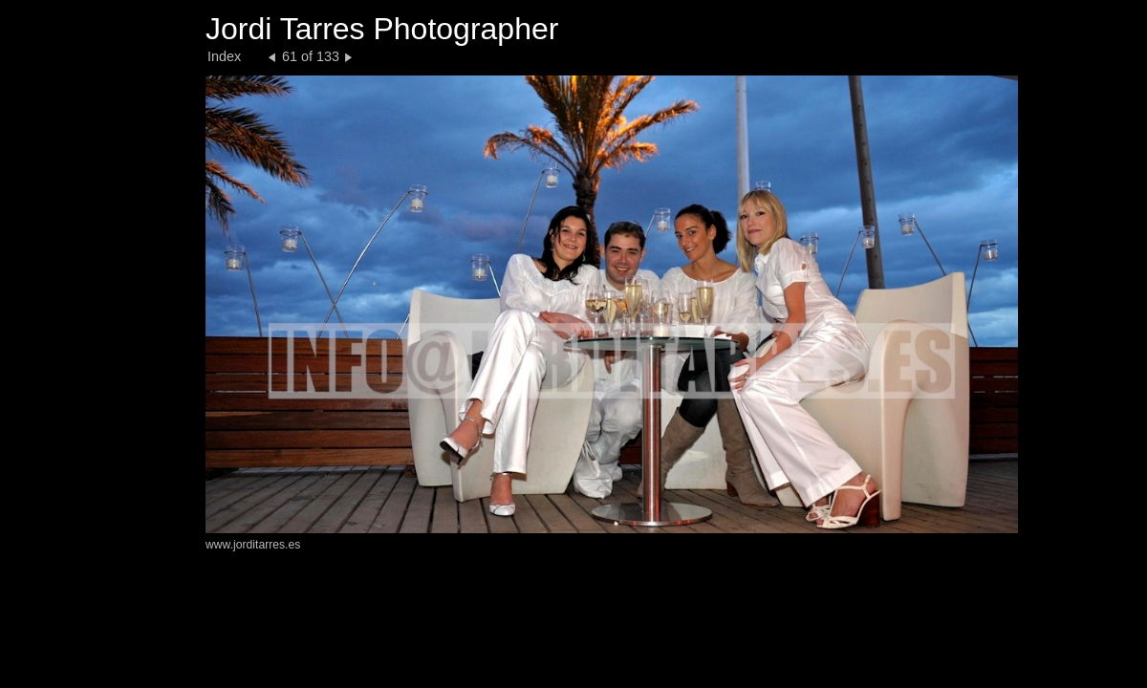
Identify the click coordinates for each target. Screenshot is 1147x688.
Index (224, 56)
